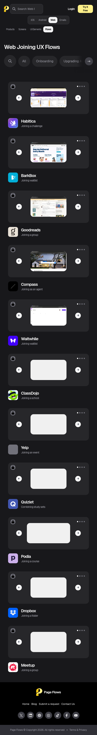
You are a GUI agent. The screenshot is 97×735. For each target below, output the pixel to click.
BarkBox (28, 175)
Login (71, 9)
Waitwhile (29, 338)
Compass (29, 284)
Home (25, 704)
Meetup (28, 665)
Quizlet (27, 502)
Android (42, 20)
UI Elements (35, 29)
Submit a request (49, 704)
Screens (22, 29)
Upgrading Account (77, 61)
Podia (26, 556)
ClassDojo (30, 393)
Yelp (24, 447)
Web (53, 20)
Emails (62, 20)
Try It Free (85, 8)
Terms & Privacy (78, 730)
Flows (48, 29)
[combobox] (30, 9)
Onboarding (45, 61)
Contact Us (68, 704)
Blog (34, 704)
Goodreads (30, 230)
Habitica (28, 121)
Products (10, 29)
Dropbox (28, 610)
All (24, 61)
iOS (33, 20)
